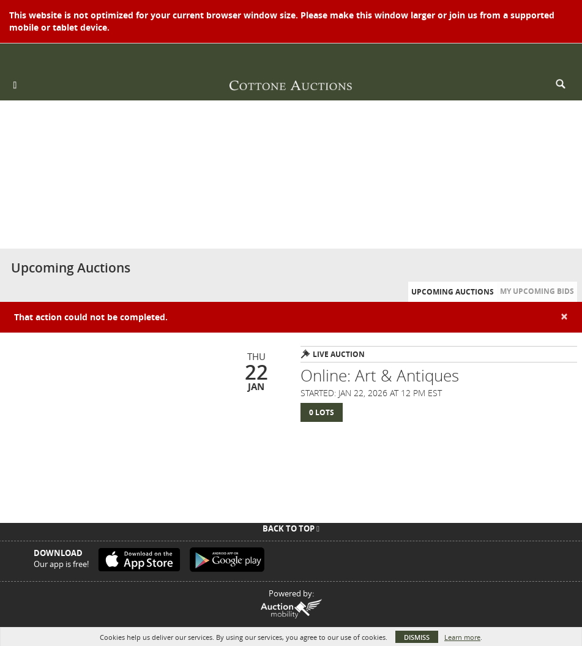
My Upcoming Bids (537, 291)
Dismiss (417, 637)
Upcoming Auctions (452, 292)
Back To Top (291, 528)
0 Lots (321, 412)
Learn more (462, 637)
